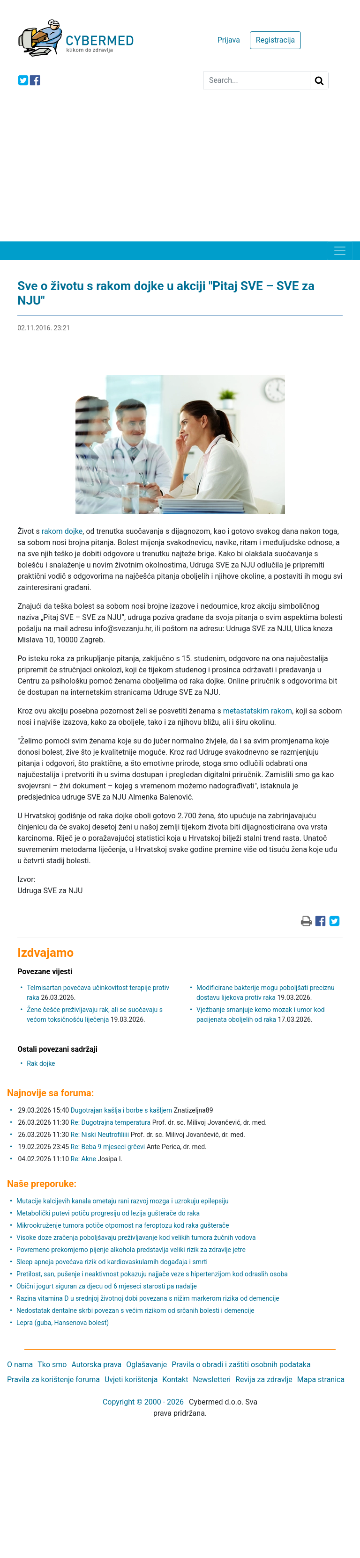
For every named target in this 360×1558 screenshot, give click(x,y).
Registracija (275, 40)
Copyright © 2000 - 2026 (143, 1402)
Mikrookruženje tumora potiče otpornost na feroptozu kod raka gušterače (122, 1225)
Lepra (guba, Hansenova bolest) (62, 1322)
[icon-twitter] (23, 80)
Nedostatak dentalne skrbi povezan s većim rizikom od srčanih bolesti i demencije (135, 1310)
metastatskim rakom (257, 710)
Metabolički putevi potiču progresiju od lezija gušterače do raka (108, 1213)
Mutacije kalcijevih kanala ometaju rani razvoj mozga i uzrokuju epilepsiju (122, 1201)
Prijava (229, 40)
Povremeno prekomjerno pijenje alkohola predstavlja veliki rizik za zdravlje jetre (131, 1249)
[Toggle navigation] (340, 250)
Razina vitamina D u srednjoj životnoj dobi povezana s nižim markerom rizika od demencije (147, 1298)
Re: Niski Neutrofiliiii (100, 1134)
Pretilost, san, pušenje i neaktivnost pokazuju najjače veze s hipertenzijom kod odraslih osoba (152, 1274)
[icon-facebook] (35, 80)
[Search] (256, 80)
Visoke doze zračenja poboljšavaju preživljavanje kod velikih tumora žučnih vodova (136, 1237)
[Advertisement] (180, 171)
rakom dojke (62, 531)
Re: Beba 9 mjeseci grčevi (108, 1146)
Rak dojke (41, 1063)
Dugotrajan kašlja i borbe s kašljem (121, 1110)
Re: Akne (84, 1159)
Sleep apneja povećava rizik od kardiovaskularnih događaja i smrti (112, 1262)
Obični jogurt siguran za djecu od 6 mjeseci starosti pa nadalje (106, 1286)
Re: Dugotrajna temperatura (111, 1122)
